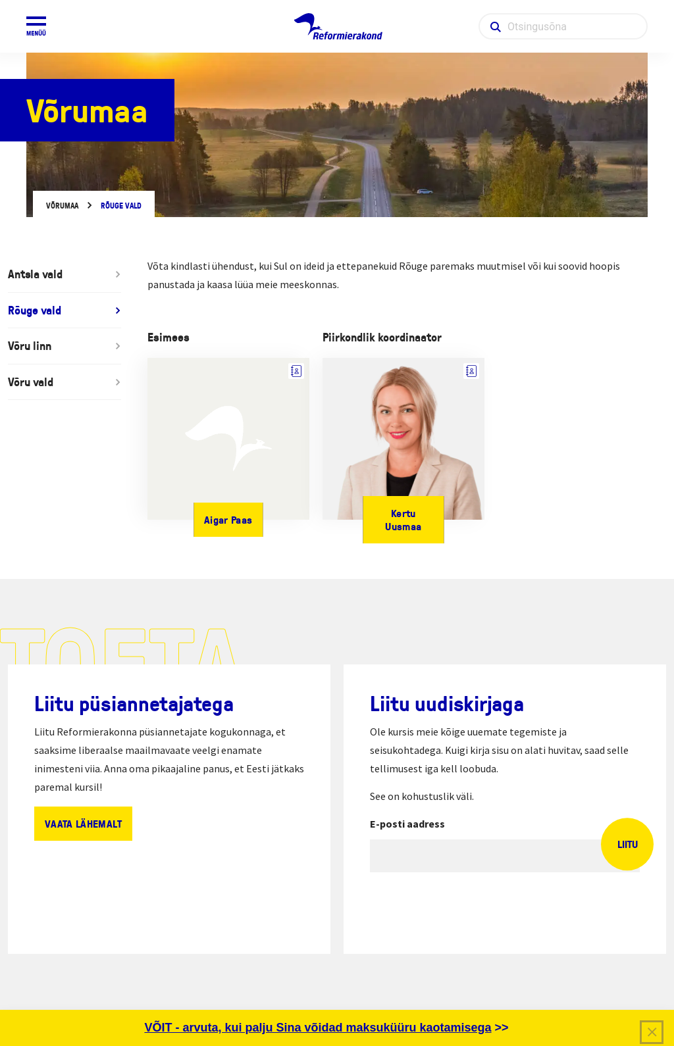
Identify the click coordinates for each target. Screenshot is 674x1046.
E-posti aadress (407, 823)
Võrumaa (62, 205)
